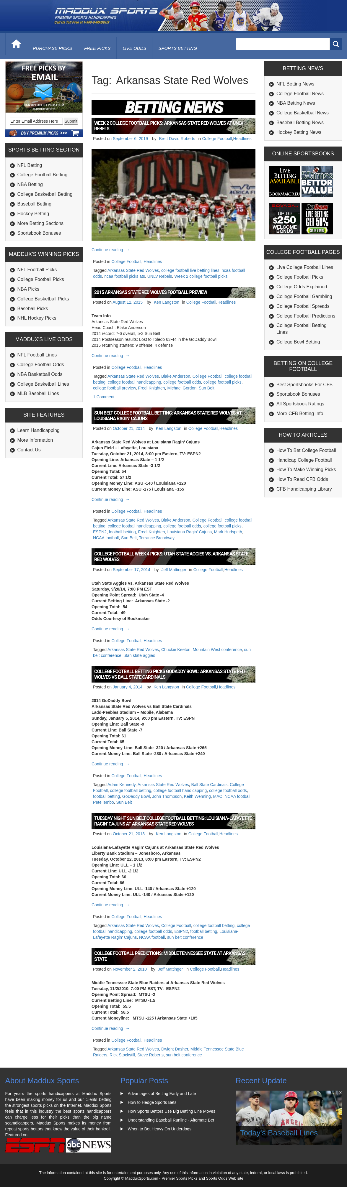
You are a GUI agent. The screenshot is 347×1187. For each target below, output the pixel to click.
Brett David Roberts (177, 138)
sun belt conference (185, 937)
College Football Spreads (303, 306)
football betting (122, 532)
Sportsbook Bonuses (39, 233)
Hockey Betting (33, 213)
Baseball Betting (34, 203)
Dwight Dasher (174, 1049)
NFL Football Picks (37, 269)
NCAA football (106, 537)
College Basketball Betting (45, 194)
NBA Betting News (295, 103)
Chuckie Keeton (175, 649)
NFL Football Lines (37, 354)
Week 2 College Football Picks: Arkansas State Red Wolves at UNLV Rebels (168, 125)
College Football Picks (40, 279)
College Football (217, 138)
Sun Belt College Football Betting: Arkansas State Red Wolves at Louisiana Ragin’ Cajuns (168, 415)
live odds (134, 48)
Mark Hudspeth (228, 532)
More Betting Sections (40, 223)
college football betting (130, 790)
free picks (97, 48)
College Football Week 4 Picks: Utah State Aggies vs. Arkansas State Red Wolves (171, 556)
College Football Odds (40, 364)
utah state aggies (139, 655)
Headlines (242, 138)
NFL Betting (29, 165)
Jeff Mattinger (173, 569)
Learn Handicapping (38, 430)
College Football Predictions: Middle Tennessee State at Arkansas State (169, 956)
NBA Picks (28, 289)
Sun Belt (206, 388)
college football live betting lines (190, 270)
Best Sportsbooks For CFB (304, 384)
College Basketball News (302, 112)
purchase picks (52, 48)
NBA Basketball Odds (40, 374)
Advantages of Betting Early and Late (162, 1093)
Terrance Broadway (157, 537)
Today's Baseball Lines (279, 1132)
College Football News (300, 93)
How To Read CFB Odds (302, 479)
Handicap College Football (304, 460)
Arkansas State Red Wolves (133, 270)
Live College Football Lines (304, 267)
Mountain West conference (217, 649)
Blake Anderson (175, 376)
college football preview (114, 388)
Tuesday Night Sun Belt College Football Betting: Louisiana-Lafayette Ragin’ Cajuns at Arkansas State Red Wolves (173, 821)
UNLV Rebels (159, 276)
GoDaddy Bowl (136, 796)
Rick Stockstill (122, 1055)
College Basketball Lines (43, 384)
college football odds (182, 382)
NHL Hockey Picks (36, 317)
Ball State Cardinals (209, 784)
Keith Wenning (197, 796)
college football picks (222, 382)
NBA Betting (30, 184)
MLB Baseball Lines (38, 393)
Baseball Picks (32, 308)
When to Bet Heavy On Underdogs (160, 1129)
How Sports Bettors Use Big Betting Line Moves (171, 1111)
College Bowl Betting (298, 341)
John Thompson (167, 796)
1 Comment (103, 396)
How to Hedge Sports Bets (152, 1102)
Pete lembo (103, 802)
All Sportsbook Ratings (300, 403)
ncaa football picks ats (124, 276)
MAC (217, 796)
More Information (35, 440)
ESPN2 (100, 532)
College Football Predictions (305, 315)
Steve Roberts (150, 1055)
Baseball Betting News (300, 122)
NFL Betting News (295, 83)
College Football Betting (42, 174)
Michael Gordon (181, 388)
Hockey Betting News (298, 132)
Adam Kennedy (121, 784)
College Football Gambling (304, 296)
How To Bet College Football (306, 450)
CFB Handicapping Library (304, 488)
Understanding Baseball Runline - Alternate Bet (171, 1120)
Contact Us (29, 449)
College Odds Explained (301, 286)
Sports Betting (177, 48)
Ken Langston (166, 302)
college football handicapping (134, 382)
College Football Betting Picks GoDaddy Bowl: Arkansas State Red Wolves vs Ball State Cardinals (169, 674)
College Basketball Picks (43, 298)
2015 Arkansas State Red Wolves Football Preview (150, 292)
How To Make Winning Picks (306, 469)
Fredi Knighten (151, 388)
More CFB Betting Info (299, 413)
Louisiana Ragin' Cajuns (189, 532)
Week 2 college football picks (200, 276)
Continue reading (111, 249)
